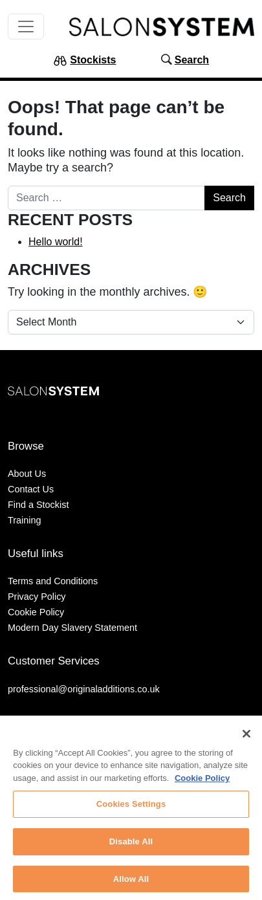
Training (24, 520)
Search (192, 59)
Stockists (93, 59)
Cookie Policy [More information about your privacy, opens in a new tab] (202, 782)
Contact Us (31, 489)
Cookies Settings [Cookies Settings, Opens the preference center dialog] (131, 808)
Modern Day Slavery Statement (72, 627)
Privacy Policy (37, 596)
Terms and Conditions (53, 581)
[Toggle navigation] (26, 26)
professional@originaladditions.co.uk (84, 689)
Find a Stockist (38, 504)
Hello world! (55, 241)
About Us (27, 473)
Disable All (131, 845)
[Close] (246, 737)
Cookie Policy (36, 612)
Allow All (131, 883)
